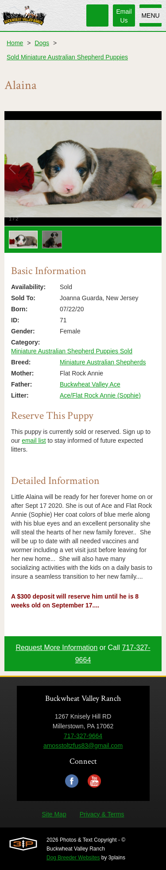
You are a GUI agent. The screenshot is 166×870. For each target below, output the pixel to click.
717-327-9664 (83, 735)
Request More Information (56, 647)
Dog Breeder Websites (73, 858)
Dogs (42, 42)
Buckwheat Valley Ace (90, 384)
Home (15, 42)
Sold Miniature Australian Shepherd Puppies (67, 57)
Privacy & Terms (102, 814)
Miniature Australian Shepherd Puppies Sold (71, 351)
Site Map (54, 814)
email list (34, 440)
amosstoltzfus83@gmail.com (83, 745)
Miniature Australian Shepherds (103, 362)
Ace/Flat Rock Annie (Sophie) (100, 395)
